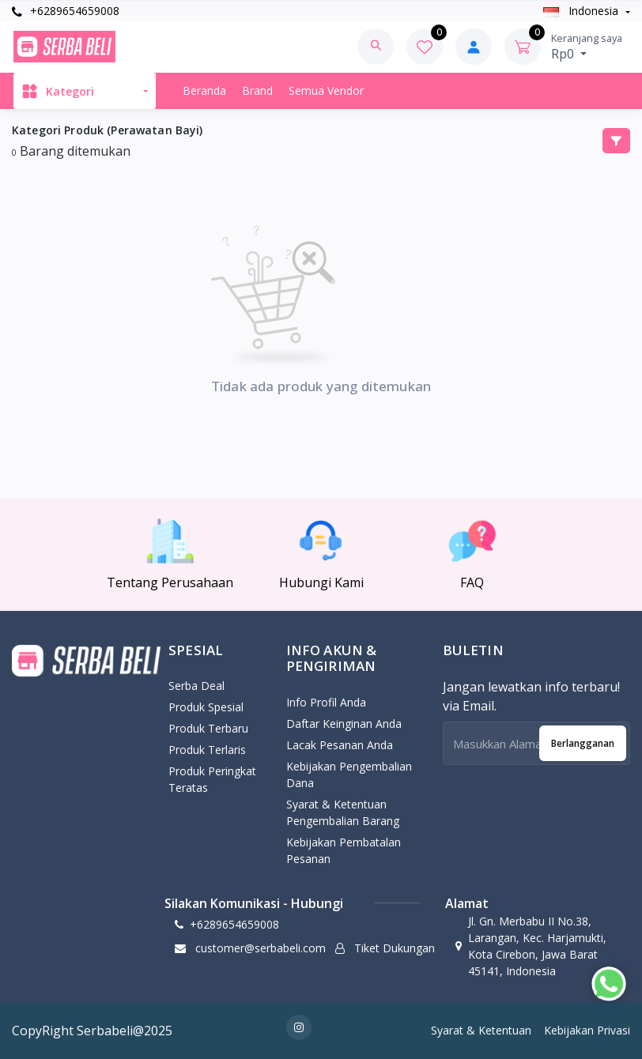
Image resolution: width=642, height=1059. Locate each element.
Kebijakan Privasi (587, 1030)
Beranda (204, 90)
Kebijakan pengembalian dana (349, 774)
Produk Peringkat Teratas (212, 779)
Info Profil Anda (326, 702)
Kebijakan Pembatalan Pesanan (343, 850)
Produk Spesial (206, 706)
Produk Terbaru (208, 728)
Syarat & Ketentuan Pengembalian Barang (342, 812)
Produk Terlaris (207, 749)
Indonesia (582, 10)
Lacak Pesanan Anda (339, 744)
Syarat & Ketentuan (481, 1030)
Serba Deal (196, 685)
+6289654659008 (65, 10)
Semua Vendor (326, 90)
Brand (257, 90)
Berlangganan (582, 743)
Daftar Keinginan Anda (344, 723)
